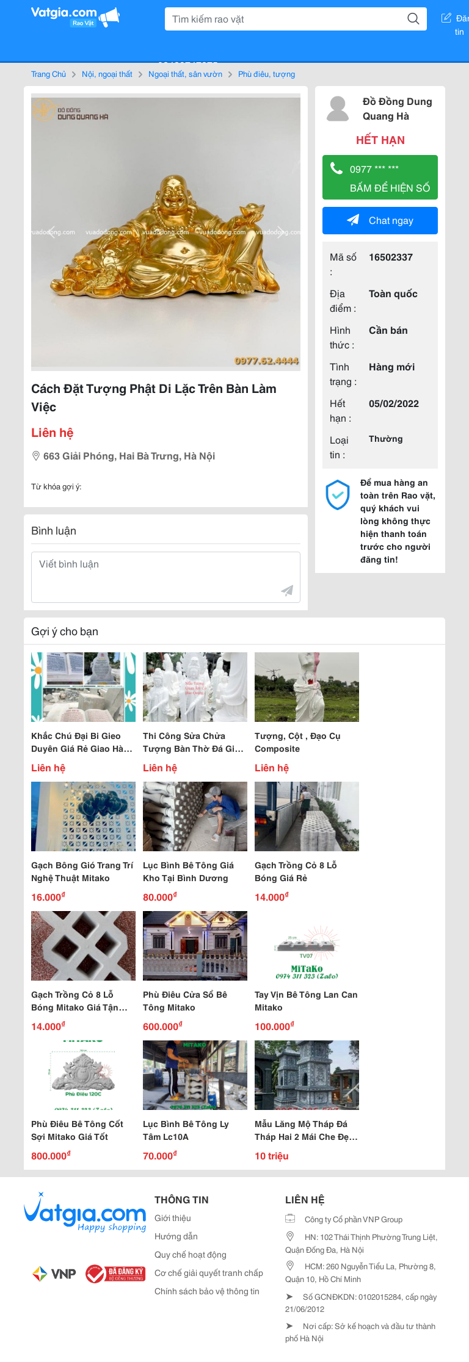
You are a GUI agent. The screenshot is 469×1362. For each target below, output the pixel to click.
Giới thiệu (173, 1217)
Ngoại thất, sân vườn (185, 73)
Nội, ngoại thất (107, 73)
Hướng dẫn (176, 1236)
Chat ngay (380, 219)
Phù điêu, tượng (266, 73)
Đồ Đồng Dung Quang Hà (397, 107)
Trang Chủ (48, 73)
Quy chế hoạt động (191, 1254)
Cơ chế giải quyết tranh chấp (209, 1272)
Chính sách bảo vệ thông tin (207, 1291)
